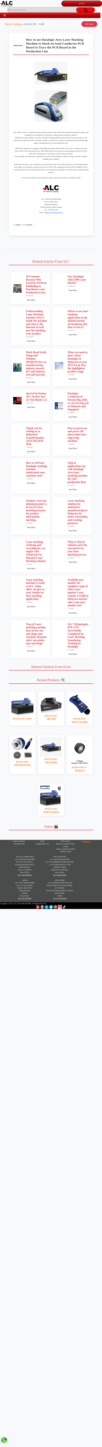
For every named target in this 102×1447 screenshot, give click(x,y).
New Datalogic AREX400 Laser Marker (77, 279)
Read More (31, 300)
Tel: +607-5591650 (24, 898)
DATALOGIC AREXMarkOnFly (22, 763)
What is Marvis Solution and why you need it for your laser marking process (77, 548)
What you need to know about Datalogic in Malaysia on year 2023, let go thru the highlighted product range (78, 362)
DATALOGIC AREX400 (51, 717)
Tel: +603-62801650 (25, 875)
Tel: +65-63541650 (59, 898)
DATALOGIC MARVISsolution (51, 810)
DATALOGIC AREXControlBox (79, 720)
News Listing (13, 24)
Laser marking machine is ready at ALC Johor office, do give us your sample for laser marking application (35, 589)
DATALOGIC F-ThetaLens (79, 769)
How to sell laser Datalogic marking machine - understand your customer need (36, 469)
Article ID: (30, 24)
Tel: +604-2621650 (59, 875)
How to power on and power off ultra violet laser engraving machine (77, 434)
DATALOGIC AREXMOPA (51, 760)
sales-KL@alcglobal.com (54, 212)
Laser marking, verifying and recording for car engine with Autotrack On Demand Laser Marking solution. (36, 551)
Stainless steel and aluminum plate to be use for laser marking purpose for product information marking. (36, 510)
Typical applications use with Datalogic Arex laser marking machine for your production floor (78, 472)
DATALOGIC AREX (22, 719)
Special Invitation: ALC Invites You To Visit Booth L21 (36, 396)
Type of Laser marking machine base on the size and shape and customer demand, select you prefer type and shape (36, 634)
